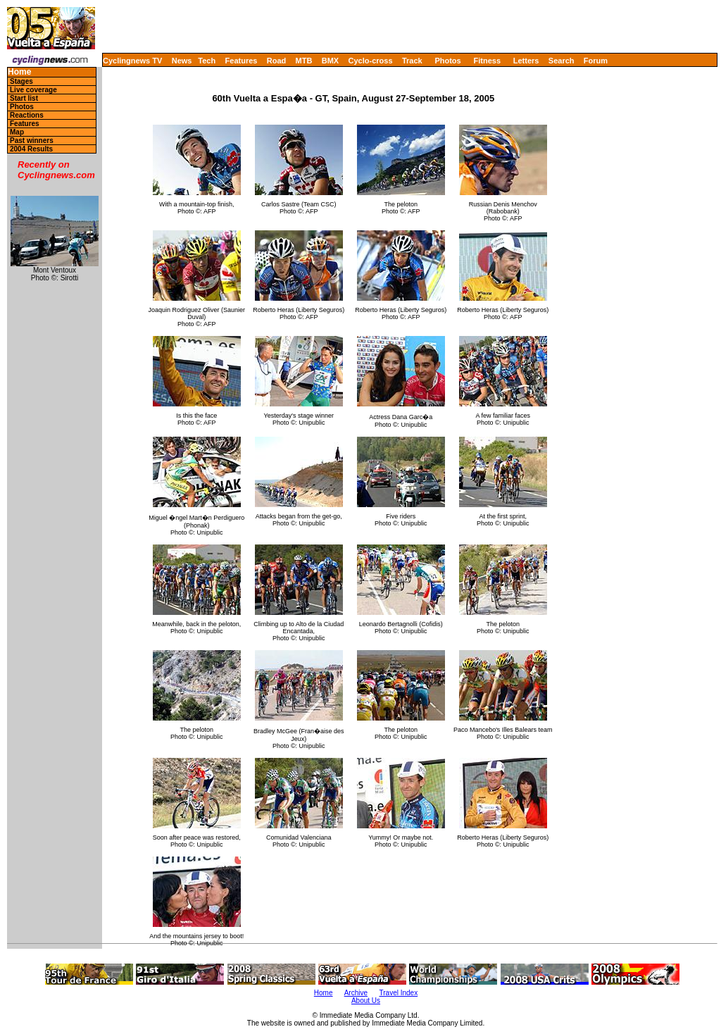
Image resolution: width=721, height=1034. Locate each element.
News (182, 60)
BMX (330, 60)
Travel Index (399, 993)
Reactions (27, 115)
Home (19, 72)
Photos (447, 60)
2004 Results (31, 149)
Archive (356, 993)
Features (241, 60)
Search (561, 60)
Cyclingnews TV (132, 60)
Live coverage (33, 90)
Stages (21, 81)
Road (277, 60)
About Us (365, 1000)
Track (412, 60)
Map (17, 132)
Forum (596, 60)
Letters (526, 60)
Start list (24, 98)
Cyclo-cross (371, 60)
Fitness (487, 60)
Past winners (32, 140)
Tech (206, 60)
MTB (304, 60)
